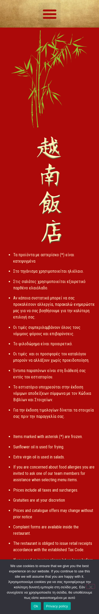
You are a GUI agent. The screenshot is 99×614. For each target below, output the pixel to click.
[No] (90, 586)
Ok (36, 606)
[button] (50, 14)
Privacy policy (57, 606)
